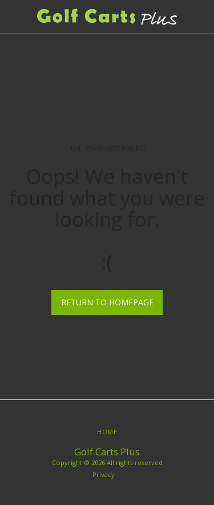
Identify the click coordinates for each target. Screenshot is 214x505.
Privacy (103, 474)
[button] (12, 16)
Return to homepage (107, 302)
